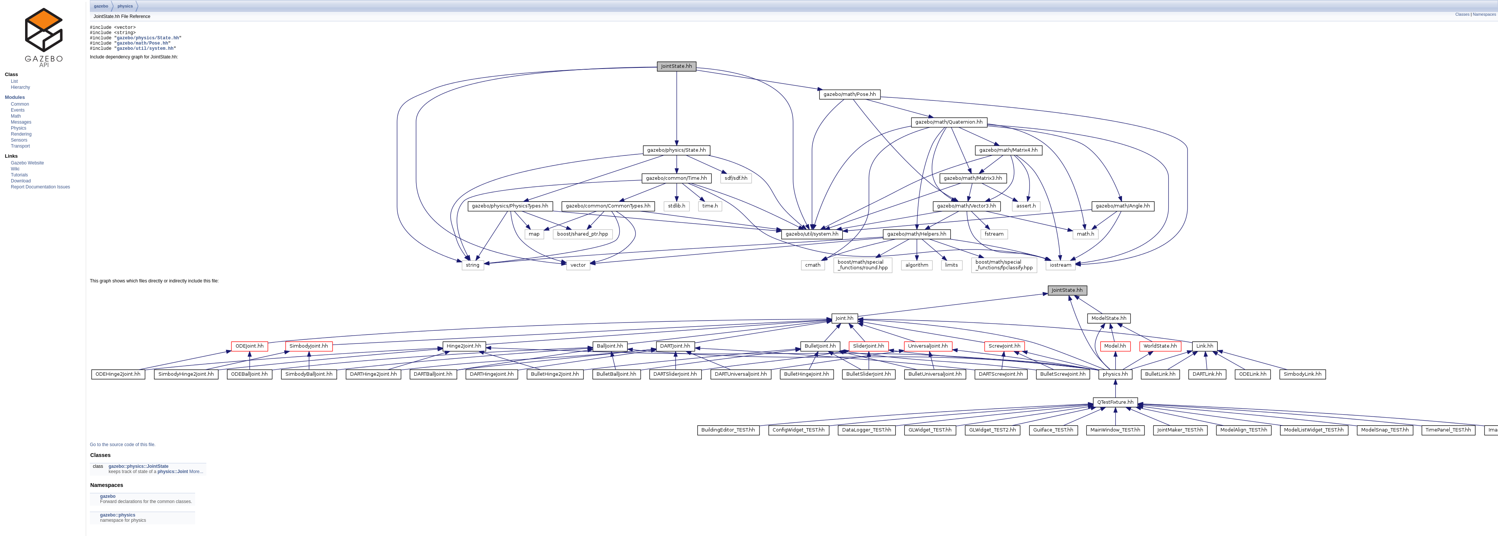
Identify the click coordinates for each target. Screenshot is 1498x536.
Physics (18, 128)
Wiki (15, 169)
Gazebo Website (27, 163)
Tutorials (19, 175)
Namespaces (1484, 14)
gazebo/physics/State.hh (148, 41)
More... (196, 477)
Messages (21, 122)
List (14, 81)
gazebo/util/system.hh (145, 54)
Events (18, 110)
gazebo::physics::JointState (139, 472)
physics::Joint (173, 477)
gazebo (101, 6)
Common (20, 104)
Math (16, 116)
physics (125, 6)
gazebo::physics (117, 520)
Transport (20, 146)
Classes (1462, 14)
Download (21, 181)
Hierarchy (20, 87)
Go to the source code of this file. (122, 450)
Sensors (19, 140)
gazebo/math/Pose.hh (142, 47)
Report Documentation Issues (40, 187)
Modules (15, 97)
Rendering (21, 134)
